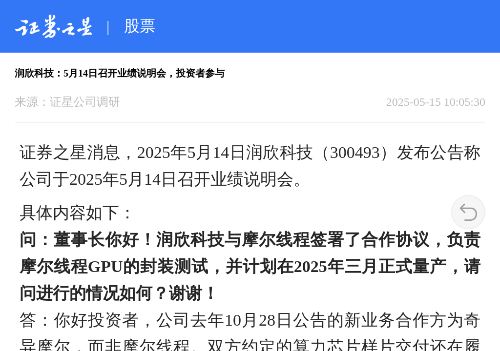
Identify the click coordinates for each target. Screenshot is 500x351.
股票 (139, 26)
